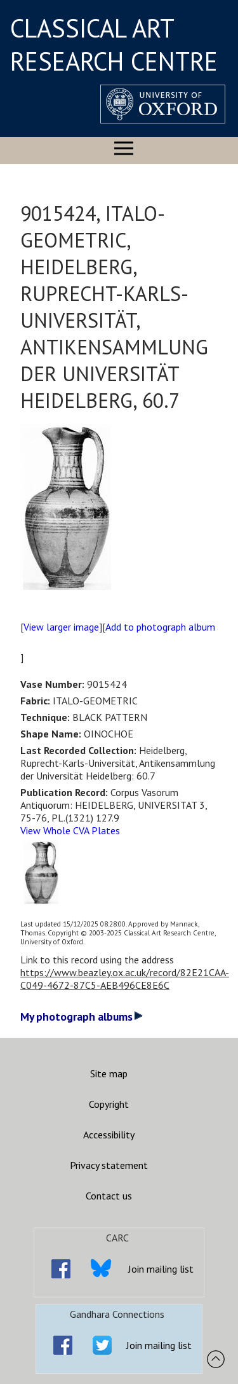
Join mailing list (161, 1268)
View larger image (61, 626)
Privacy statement (109, 1165)
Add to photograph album (160, 626)
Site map (109, 1073)
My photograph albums (81, 1016)
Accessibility (109, 1134)
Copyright (109, 1104)
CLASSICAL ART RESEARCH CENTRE (114, 44)
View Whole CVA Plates (70, 830)
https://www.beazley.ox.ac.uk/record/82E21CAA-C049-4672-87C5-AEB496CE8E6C (124, 978)
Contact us (109, 1195)
